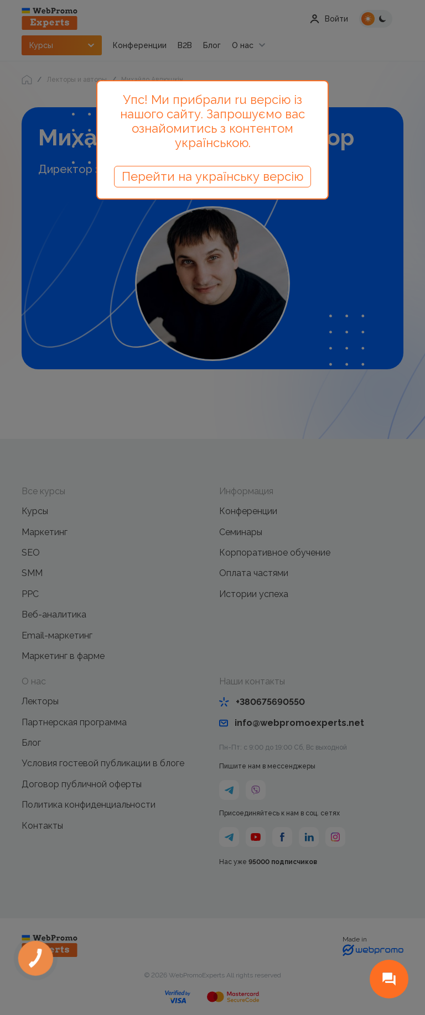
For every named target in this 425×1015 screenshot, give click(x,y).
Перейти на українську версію (212, 176)
